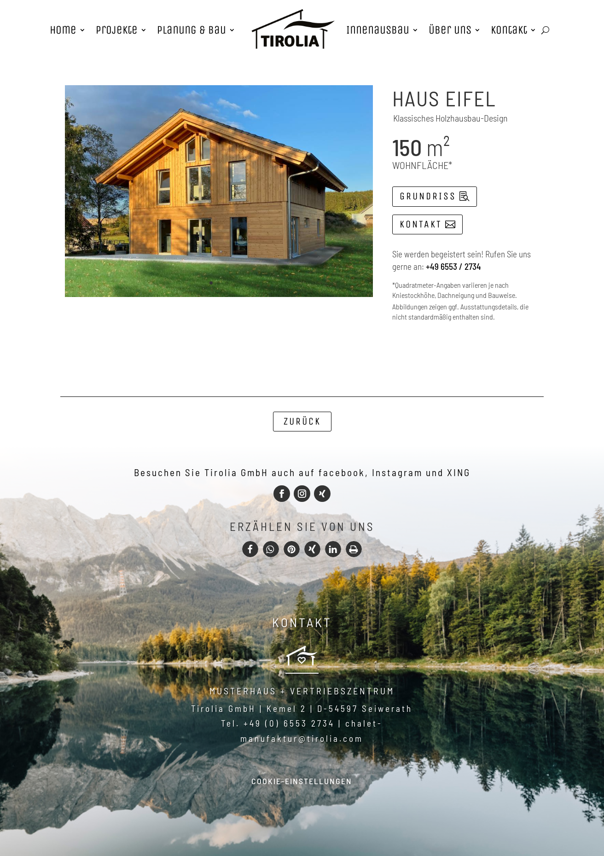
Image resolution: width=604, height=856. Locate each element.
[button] (250, 549)
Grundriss (428, 196)
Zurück (302, 421)
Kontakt (421, 224)
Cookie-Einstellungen (301, 781)
